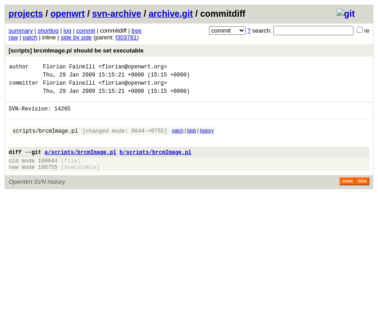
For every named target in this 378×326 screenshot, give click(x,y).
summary (21, 30)
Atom (347, 196)
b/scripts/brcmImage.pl (155, 164)
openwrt (67, 14)
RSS (362, 196)
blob (191, 138)
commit (85, 30)
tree (136, 30)
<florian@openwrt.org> (132, 68)
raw (13, 37)
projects (26, 14)
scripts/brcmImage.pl (45, 140)
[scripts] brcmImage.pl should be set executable (76, 50)
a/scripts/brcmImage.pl (80, 164)
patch (30, 37)
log (67, 30)
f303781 (126, 37)
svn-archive (116, 14)
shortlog (48, 30)
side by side (76, 37)
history (206, 138)
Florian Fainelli (69, 68)
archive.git (171, 14)
